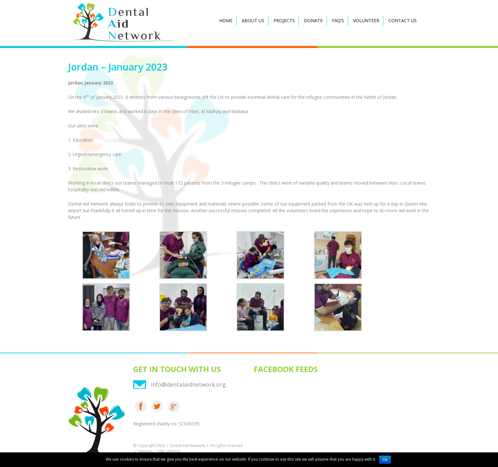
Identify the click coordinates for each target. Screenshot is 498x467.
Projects (284, 20)
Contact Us (402, 20)
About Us (253, 20)
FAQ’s (338, 20)
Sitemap (145, 451)
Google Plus (174, 406)
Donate (313, 20)
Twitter (157, 406)
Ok (385, 459)
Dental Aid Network (187, 445)
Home (225, 20)
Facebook (141, 406)
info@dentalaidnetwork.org (188, 384)
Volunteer (366, 20)
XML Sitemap (169, 451)
